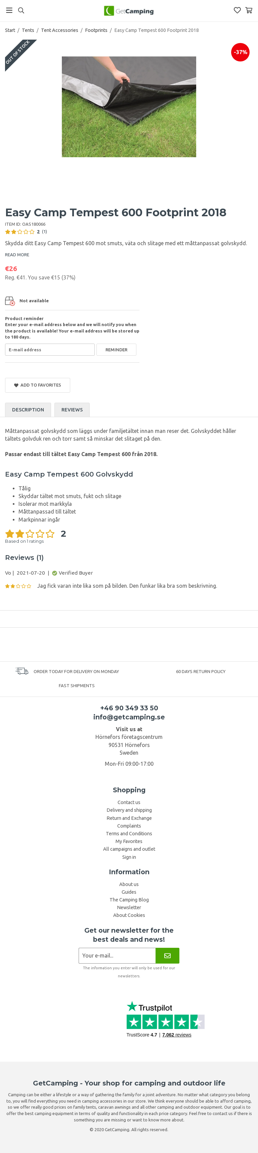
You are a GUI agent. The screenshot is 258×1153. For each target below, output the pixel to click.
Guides (129, 892)
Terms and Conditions (129, 833)
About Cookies (129, 915)
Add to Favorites (37, 385)
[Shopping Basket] (249, 10)
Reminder (116, 349)
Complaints (129, 826)
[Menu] (9, 10)
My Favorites (129, 841)
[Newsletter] (167, 956)
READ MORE (17, 254)
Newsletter (129, 907)
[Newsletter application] (117, 956)
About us (129, 884)
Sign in (129, 857)
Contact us (129, 802)
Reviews (72, 409)
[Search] (21, 10)
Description (28, 409)
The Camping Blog (129, 899)
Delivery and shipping (129, 810)
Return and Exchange (129, 818)
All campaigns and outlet (129, 849)
